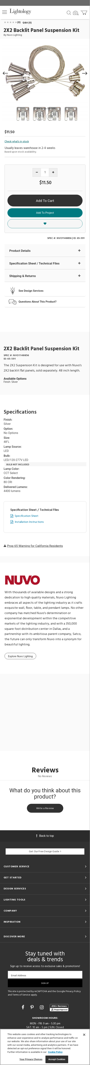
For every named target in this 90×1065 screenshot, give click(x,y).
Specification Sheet (26, 516)
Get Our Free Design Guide (45, 851)
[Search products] (69, 12)
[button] (4, 12)
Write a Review (45, 808)
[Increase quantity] (53, 172)
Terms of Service (21, 995)
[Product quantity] (45, 172)
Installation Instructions (29, 522)
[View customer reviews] (59, 1007)
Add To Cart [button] (45, 201)
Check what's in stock (17, 141)
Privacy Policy (73, 991)
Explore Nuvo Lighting (20, 656)
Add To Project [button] (45, 212)
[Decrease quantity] (37, 172)
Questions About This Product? (38, 301)
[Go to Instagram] (42, 1007)
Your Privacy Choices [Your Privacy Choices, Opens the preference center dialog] (30, 1059)
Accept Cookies (56, 1059)
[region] (45, 1047)
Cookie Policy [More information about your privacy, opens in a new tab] (55, 1052)
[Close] (84, 1035)
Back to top (45, 836)
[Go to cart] (84, 12)
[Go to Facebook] (23, 1007)
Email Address (18, 975)
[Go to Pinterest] (39, 120)
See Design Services (31, 290)
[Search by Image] (76, 13)
